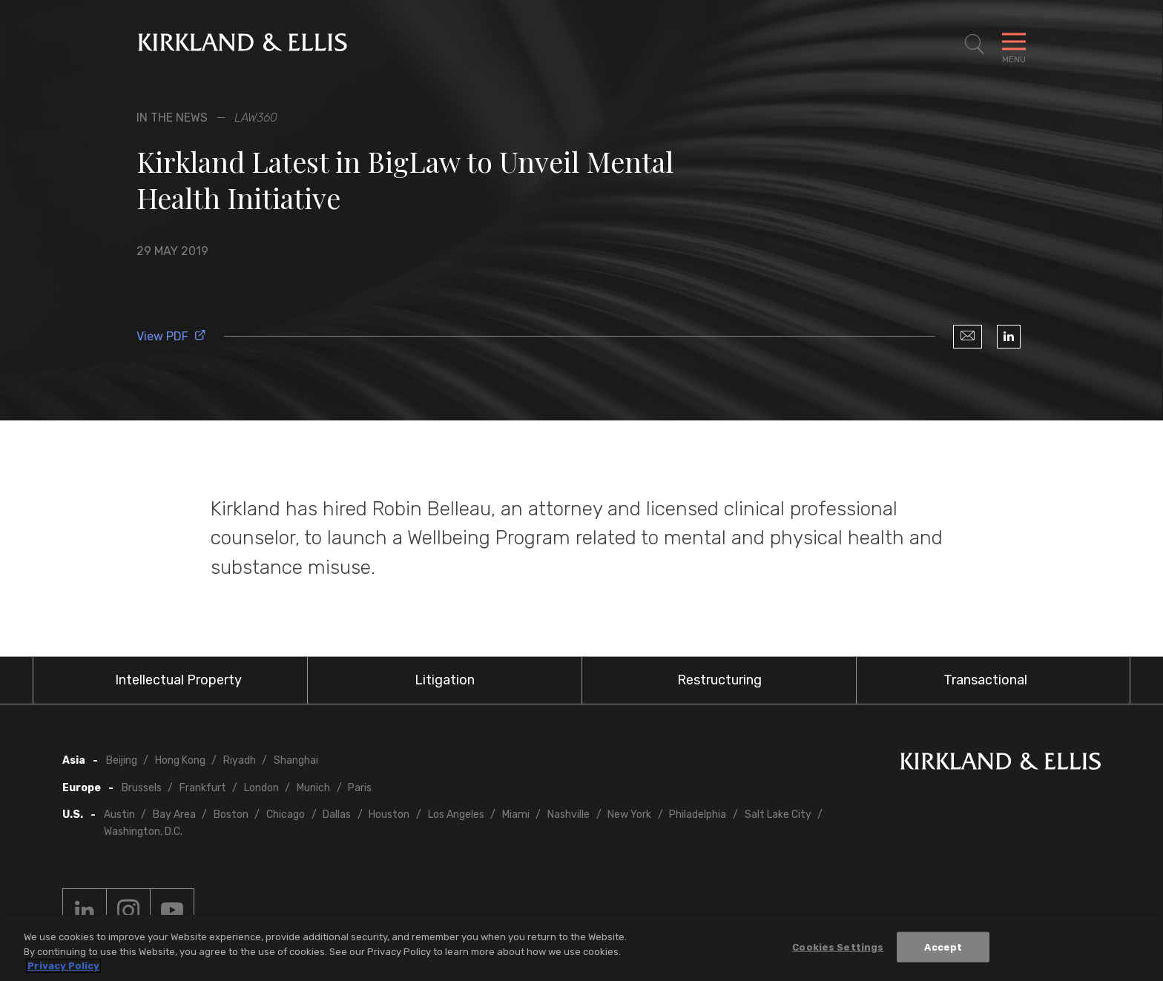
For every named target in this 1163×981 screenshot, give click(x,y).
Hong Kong (180, 760)
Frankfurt (202, 788)
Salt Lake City (778, 814)
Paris (360, 788)
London (261, 788)
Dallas (337, 814)
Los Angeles (456, 814)
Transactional (985, 680)
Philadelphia (697, 814)
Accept (943, 946)
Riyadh (239, 760)
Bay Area (174, 814)
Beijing (121, 760)
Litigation (445, 680)
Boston (231, 814)
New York (629, 814)
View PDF (171, 336)
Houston (389, 814)
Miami (516, 814)
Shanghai (296, 760)
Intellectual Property (178, 680)
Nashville (568, 814)
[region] (581, 948)
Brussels (142, 788)
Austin (119, 814)
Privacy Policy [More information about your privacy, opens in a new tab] (63, 965)
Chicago (285, 814)
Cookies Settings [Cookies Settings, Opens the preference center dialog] (837, 946)
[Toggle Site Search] (974, 44)
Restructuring (719, 680)
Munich (313, 788)
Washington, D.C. (143, 831)
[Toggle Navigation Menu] (1014, 44)
